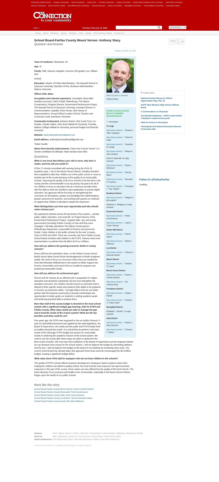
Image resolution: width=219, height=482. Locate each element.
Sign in (36, 28)
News (45, 33)
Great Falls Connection (174, 2)
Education (84, 433)
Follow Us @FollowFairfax (154, 179)
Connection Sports (173, 6)
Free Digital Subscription (62, 439)
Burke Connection (78, 2)
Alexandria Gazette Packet (41, 2)
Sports (64, 33)
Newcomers (131, 433)
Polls (81, 33)
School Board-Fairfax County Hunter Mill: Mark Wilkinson (59, 401)
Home (38, 33)
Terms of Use (84, 436)
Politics (76, 433)
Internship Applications (83, 439)
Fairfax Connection (123, 2)
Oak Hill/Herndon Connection (78, 6)
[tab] (162, 92)
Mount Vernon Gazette (57, 6)
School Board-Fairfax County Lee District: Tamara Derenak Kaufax (63, 398)
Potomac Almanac (98, 6)
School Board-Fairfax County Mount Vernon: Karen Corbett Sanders (64, 389)
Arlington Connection (61, 2)
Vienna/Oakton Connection (153, 6)
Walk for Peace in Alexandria (154, 122)
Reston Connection (115, 6)
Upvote (178, 41)
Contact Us (119, 33)
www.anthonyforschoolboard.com (59, 135)
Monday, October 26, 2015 (125, 51)
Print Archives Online (103, 33)
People (140, 433)
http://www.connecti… (115, 130)
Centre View (91, 2)
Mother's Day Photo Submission (107, 439)
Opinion (68, 433)
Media (88, 33)
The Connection (52, 19)
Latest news (148, 93)
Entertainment (96, 433)
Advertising (62, 436)
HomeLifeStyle (109, 433)
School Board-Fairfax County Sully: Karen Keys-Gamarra (59, 395)
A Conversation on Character (154, 111)
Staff (54, 436)
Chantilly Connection (106, 2)
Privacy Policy (96, 436)
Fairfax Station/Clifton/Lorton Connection (148, 2)
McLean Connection (38, 6)
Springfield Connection (132, 6)
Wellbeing (120, 433)
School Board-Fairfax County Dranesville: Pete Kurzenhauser (61, 392)
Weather (73, 33)
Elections (54, 33)
